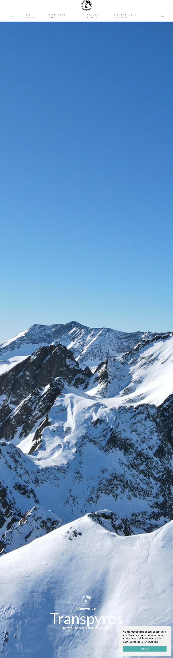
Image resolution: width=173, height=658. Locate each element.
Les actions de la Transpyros (126, 16)
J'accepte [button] (144, 649)
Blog (160, 16)
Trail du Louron (93, 16)
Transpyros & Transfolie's (57, 16)
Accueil (14, 16)
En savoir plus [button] (151, 642)
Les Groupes (32, 16)
